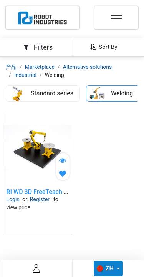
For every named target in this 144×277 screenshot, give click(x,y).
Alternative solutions (87, 67)
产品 (11, 67)
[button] (106, 47)
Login (13, 199)
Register (40, 199)
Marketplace (40, 67)
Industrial (25, 75)
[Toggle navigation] (116, 14)
